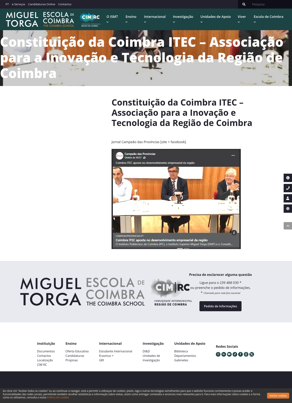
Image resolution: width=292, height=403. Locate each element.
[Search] (271, 4)
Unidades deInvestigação (151, 358)
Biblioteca (181, 351)
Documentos (46, 351)
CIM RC (42, 365)
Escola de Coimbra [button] (268, 16)
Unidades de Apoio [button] (216, 16)
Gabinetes (181, 360)
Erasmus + (106, 356)
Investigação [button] (183, 16)
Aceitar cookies (278, 395)
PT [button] (7, 4)
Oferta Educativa (77, 351)
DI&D (146, 351)
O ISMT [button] (112, 16)
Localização (45, 360)
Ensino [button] (131, 16)
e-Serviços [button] (18, 4)
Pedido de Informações (220, 306)
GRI (101, 360)
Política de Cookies (58, 397)
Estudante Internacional (115, 351)
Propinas (72, 360)
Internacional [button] (155, 16)
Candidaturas (75, 356)
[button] (122, 200)
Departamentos (185, 356)
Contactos (64, 4)
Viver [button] (242, 16)
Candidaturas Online (41, 4)
